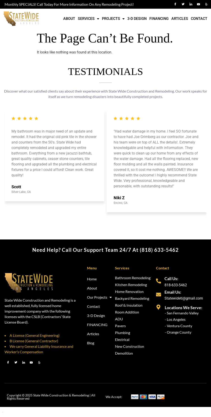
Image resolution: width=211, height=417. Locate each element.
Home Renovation (129, 291)
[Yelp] (206, 4)
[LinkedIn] (190, 4)
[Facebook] (175, 4)
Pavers (120, 326)
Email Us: (172, 292)
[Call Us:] (158, 281)
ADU (119, 319)
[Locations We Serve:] (158, 307)
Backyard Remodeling (132, 298)
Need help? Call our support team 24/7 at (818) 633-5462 (105, 250)
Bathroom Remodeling (133, 278)
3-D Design (137, 18)
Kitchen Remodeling (131, 284)
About (69, 18)
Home (92, 279)
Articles (179, 18)
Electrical (122, 339)
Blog (90, 343)
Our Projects (99, 297)
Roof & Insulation (128, 305)
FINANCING (159, 18)
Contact (199, 18)
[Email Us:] (158, 294)
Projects (113, 19)
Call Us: (171, 278)
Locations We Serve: (183, 307)
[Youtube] (198, 4)
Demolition (124, 353)
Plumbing (122, 332)
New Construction (129, 346)
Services (88, 19)
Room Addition (127, 312)
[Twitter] (183, 4)
